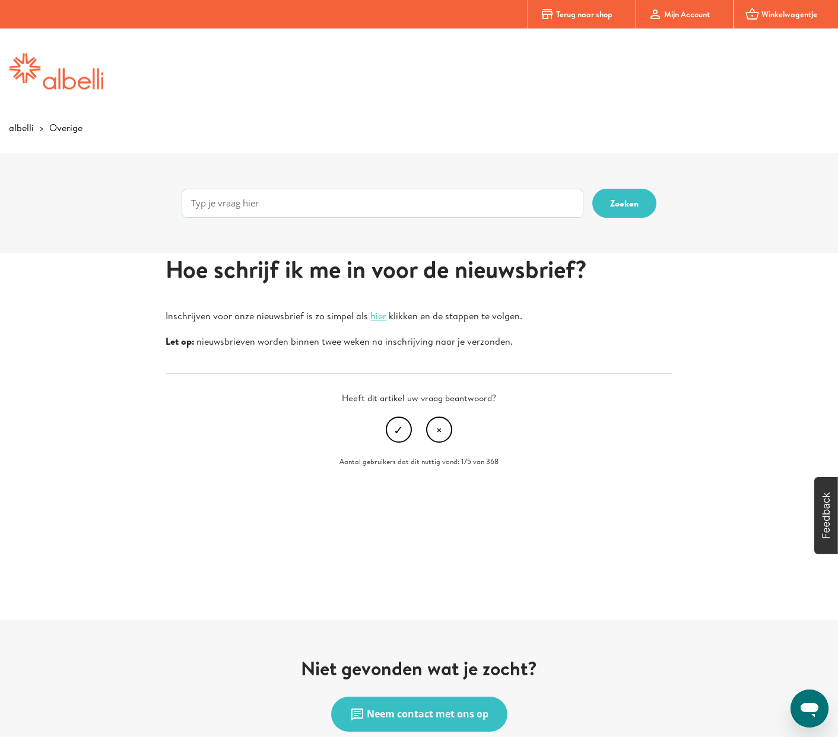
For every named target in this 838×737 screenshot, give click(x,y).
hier (378, 315)
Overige (65, 127)
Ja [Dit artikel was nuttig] (399, 430)
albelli (21, 127)
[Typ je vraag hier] (382, 203)
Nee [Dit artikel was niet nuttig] (439, 430)
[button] (826, 515)
